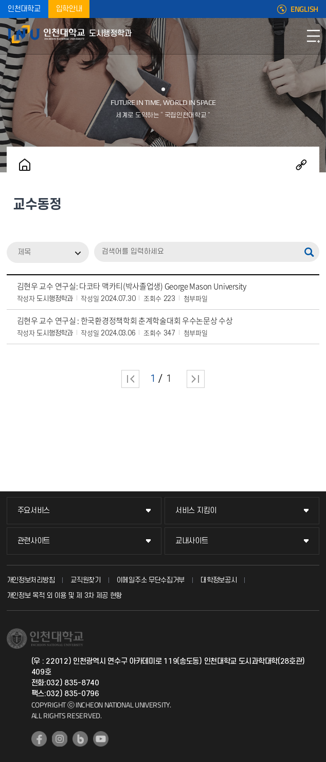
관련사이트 (33, 541)
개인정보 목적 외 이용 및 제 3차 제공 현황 (64, 595)
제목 (24, 252)
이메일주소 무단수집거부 (151, 580)
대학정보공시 (219, 580)
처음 (130, 379)
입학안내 (69, 9)
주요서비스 (33, 510)
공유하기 (301, 165)
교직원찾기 (85, 580)
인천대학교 (24, 9)
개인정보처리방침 (31, 580)
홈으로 (25, 164)
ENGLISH (304, 9)
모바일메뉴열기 (313, 36)
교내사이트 (191, 541)
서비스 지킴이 (195, 510)
